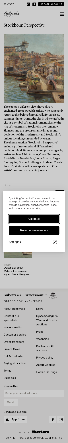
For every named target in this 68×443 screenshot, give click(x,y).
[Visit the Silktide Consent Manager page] (55, 242)
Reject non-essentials (34, 230)
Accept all (34, 218)
